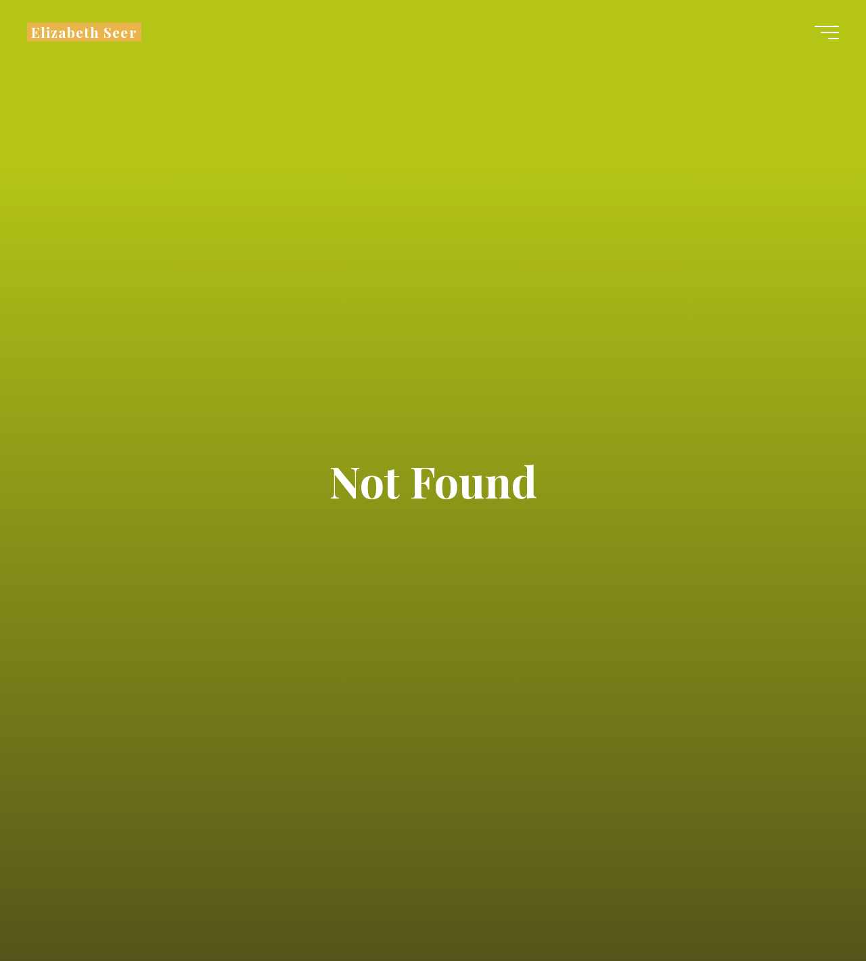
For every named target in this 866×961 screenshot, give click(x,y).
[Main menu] (827, 32)
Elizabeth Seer (84, 31)
